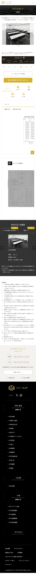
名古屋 (18, 478)
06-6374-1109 (21, 356)
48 (9, 66)
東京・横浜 (18, 406)
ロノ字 (12, 96)
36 (26, 66)
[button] (1, 248)
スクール (7, 89)
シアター (18, 89)
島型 (29, 89)
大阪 (18, 495)
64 (15, 66)
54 (21, 66)
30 (31, 66)
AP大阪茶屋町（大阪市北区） (10, 229)
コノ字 (23, 96)
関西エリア (29, 229)
